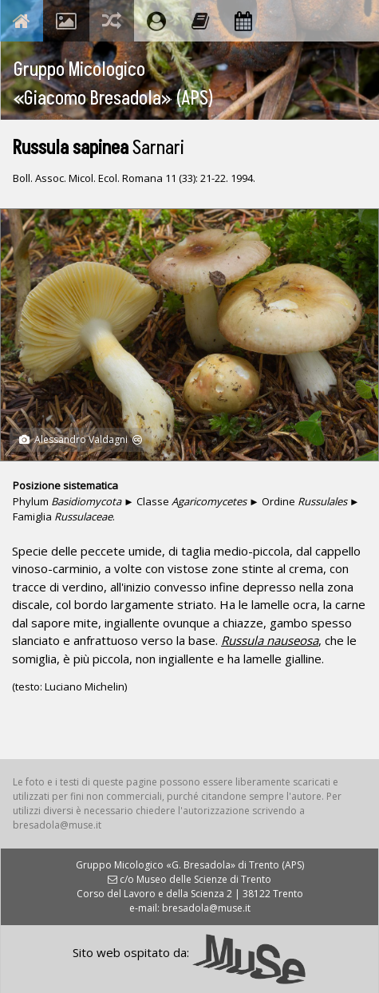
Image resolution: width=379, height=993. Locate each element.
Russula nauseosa (269, 640)
